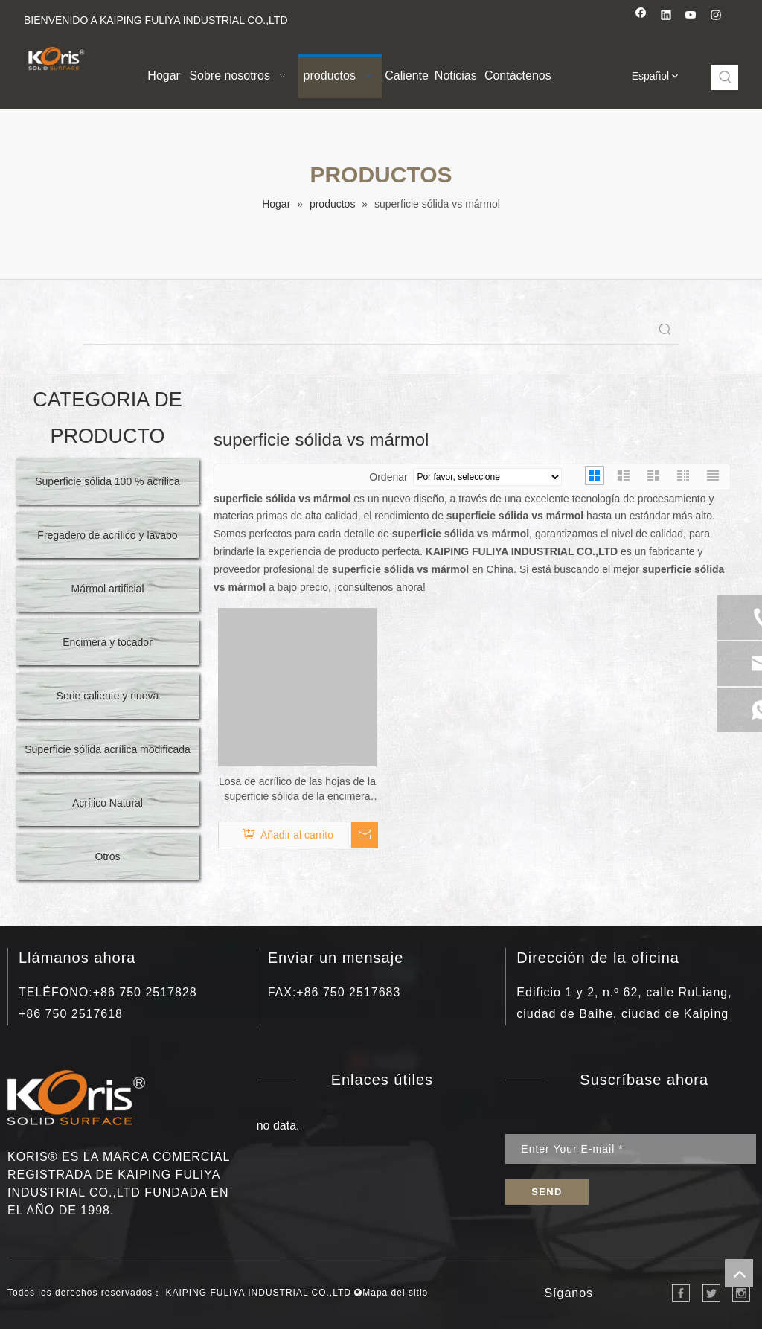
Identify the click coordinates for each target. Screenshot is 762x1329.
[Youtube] (691, 16)
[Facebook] (641, 16)
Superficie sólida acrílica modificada (107, 749)
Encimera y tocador (108, 642)
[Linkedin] (666, 16)
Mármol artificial (107, 589)
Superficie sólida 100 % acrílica (107, 481)
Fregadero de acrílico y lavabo (107, 535)
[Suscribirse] (546, 1192)
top (739, 1273)
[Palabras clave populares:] (725, 77)
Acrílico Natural (107, 803)
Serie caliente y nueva (108, 696)
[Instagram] (716, 16)
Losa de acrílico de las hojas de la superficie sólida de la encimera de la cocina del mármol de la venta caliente (297, 789)
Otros (107, 856)
